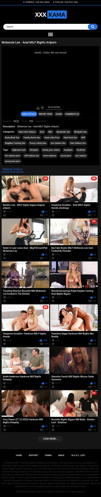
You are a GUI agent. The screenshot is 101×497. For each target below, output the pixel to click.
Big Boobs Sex (63, 132)
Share (59, 114)
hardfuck (81, 150)
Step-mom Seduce (27, 132)
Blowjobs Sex (80, 132)
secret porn (66, 156)
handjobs (68, 150)
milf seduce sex (31, 156)
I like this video (38, 108)
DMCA (61, 455)
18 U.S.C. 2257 (78, 455)
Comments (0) (72, 114)
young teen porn (12, 161)
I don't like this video (42, 108)
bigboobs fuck (18, 150)
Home (19, 455)
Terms (48, 455)
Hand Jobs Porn (52, 137)
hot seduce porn (12, 156)
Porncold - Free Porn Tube (66, 2)
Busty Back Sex (12, 137)
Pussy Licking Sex (38, 143)
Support (33, 455)
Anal (42, 132)
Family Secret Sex (32, 137)
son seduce (80, 156)
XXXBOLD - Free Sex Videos (37, 2)
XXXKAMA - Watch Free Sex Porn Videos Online (47, 492)
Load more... (50, 438)
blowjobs (34, 150)
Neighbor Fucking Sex (15, 143)
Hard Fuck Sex (70, 137)
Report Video (45, 114)
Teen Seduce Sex (78, 143)
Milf (83, 137)
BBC (50, 132)
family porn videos (51, 150)
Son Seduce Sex (58, 143)
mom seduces (49, 156)
